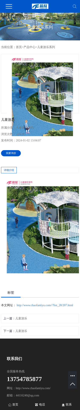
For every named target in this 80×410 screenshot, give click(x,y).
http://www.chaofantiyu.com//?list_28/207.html (45, 305)
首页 (19, 47)
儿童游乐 (21, 318)
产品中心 (29, 47)
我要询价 (11, 153)
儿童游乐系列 (46, 47)
